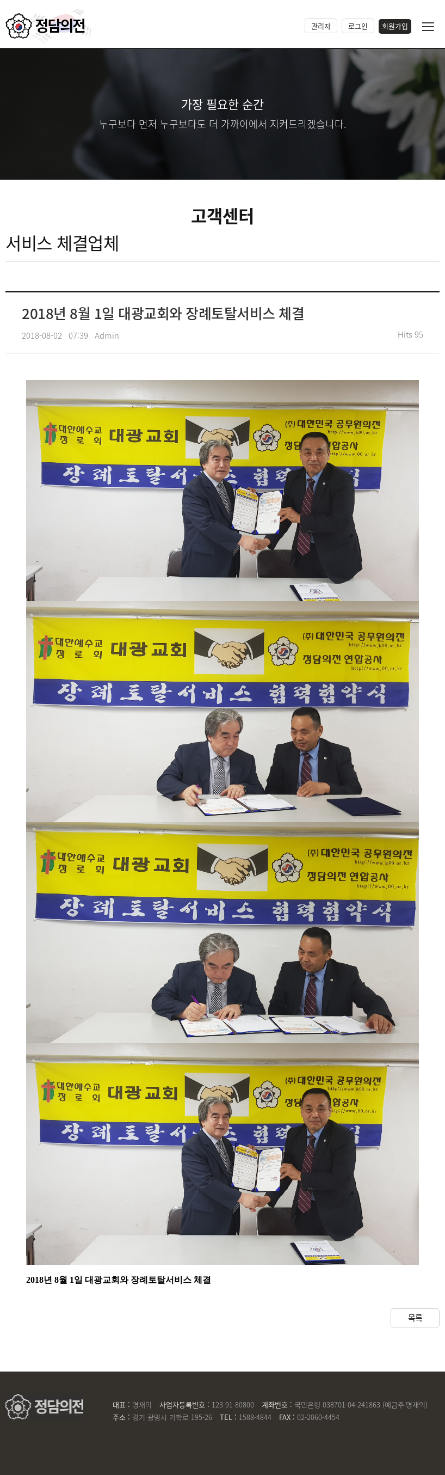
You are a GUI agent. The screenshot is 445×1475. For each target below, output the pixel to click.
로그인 (358, 26)
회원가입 (395, 26)
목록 (415, 1318)
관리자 (321, 26)
